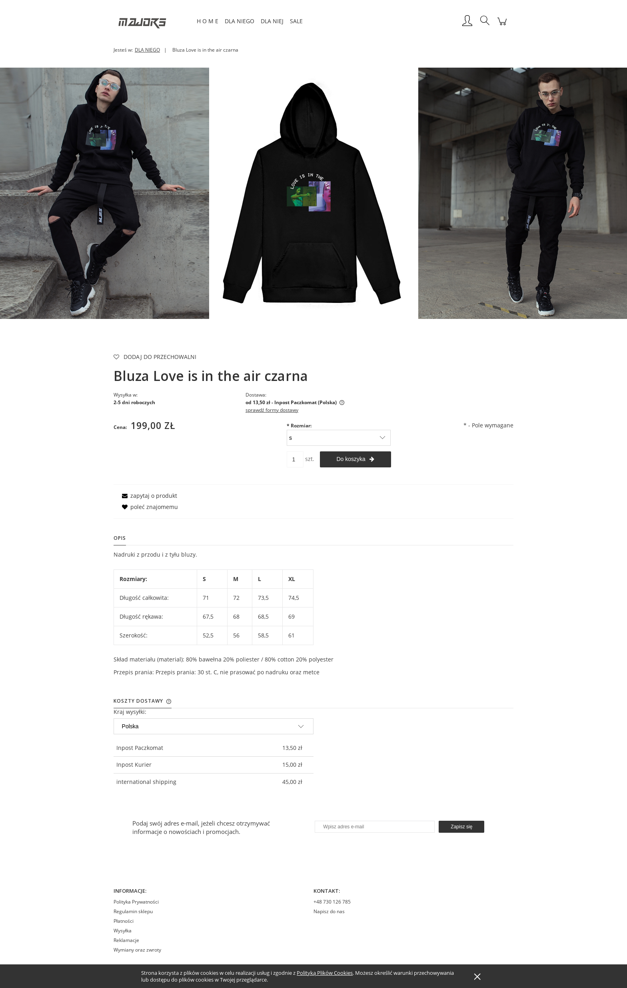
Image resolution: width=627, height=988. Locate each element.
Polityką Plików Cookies (325, 972)
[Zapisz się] (461, 827)
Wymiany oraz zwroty (137, 949)
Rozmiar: (299, 425)
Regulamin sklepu (133, 911)
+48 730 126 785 (332, 901)
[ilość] (295, 459)
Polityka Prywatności (136, 901)
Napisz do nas (329, 911)
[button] (148, 495)
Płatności (124, 921)
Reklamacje (126, 940)
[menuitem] (208, 21)
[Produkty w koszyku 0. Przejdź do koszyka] (502, 25)
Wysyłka (123, 930)
